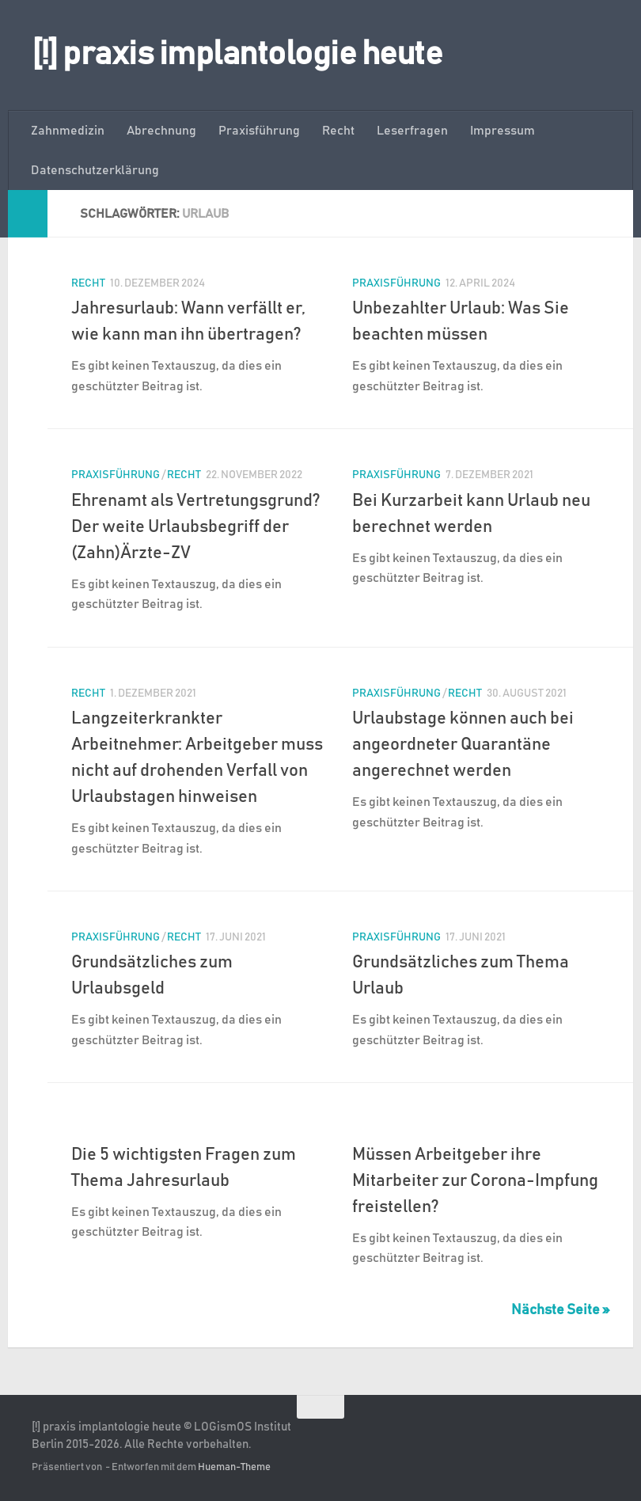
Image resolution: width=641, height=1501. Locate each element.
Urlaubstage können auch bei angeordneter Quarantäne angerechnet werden (463, 745)
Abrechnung (161, 130)
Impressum (502, 130)
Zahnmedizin (67, 130)
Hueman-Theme (234, 1467)
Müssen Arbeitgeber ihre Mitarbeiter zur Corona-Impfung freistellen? (475, 1181)
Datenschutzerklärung (95, 170)
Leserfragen (412, 130)
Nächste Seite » (560, 1310)
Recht (338, 130)
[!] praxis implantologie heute (237, 54)
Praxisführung (259, 130)
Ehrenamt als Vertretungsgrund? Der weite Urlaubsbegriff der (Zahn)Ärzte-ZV (195, 527)
